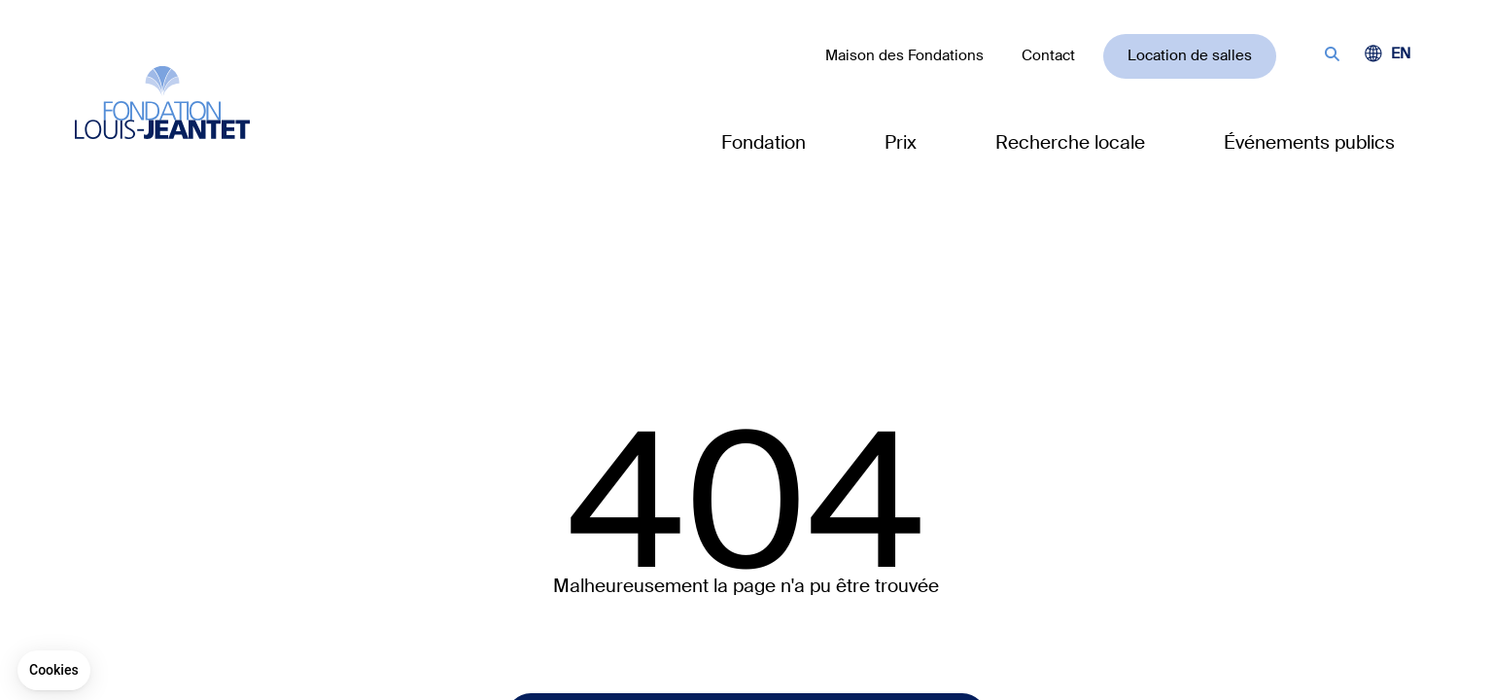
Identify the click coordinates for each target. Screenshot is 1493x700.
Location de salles (1190, 55)
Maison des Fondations (904, 55)
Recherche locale (1070, 142)
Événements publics (1309, 142)
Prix (901, 142)
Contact (1048, 55)
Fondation (763, 142)
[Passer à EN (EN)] (1400, 54)
